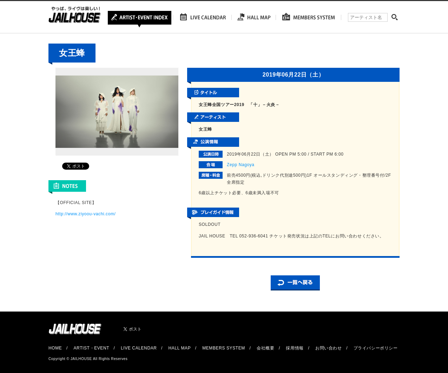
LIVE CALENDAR (139, 348)
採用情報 (294, 348)
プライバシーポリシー (376, 348)
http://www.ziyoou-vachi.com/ (85, 213)
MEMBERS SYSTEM (223, 348)
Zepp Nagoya (241, 164)
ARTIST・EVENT (91, 348)
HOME (55, 348)
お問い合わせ (328, 348)
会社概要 (265, 348)
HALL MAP (180, 348)
